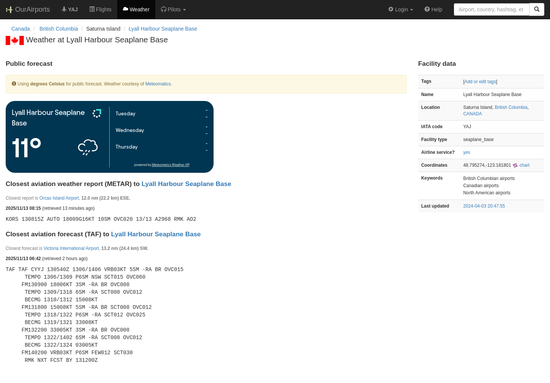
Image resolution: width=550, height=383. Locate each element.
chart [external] (521, 165)
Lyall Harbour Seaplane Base (163, 29)
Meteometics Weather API (170, 165)
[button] (173, 9)
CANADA (472, 113)
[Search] (536, 9)
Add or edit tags (480, 81)
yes (467, 152)
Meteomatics (157, 84)
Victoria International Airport (71, 248)
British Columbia (511, 107)
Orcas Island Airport (59, 198)
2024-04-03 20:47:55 (484, 206)
